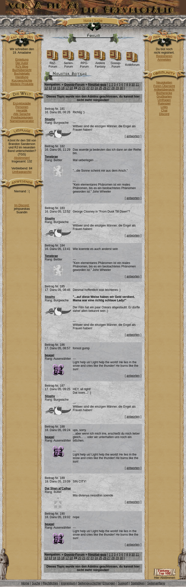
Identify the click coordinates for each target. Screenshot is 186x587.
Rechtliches (50, 583)
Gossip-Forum (116, 63)
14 (54, 88)
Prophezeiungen (22, 117)
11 (137, 84)
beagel (49, 355)
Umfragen (164, 100)
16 (62, 88)
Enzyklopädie (22, 103)
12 (46, 88)
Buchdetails (22, 73)
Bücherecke (164, 93)
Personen (22, 107)
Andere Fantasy (100, 63)
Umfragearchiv (22, 172)
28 (112, 88)
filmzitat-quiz (97, 84)
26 (104, 88)
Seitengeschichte (89, 583)
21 (83, 88)
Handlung (22, 77)
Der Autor (22, 63)
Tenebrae (51, 156)
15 (58, 88)
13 (50, 88)
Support (123, 583)
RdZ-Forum (52, 63)
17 (67, 88)
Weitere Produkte (22, 84)
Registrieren (164, 56)
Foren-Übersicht (164, 86)
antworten (133, 136)
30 (121, 88)
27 (108, 88)
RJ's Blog (22, 66)
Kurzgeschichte (22, 80)
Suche (98, 20)
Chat (164, 110)
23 (92, 88)
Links (164, 107)
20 (79, 88)
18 (71, 88)
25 (100, 88)
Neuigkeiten (164, 82)
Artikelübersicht (164, 89)
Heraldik (21, 110)
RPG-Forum (84, 63)
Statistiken (137, 583)
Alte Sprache (21, 114)
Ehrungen (109, 583)
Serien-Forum (68, 63)
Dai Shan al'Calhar (58, 488)
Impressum (68, 583)
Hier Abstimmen (165, 576)
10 (133, 84)
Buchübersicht (21, 70)
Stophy (50, 119)
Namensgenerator (22, 121)
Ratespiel (164, 103)
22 (88, 88)
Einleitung (21, 59)
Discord (164, 114)
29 (117, 88)
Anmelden (164, 59)
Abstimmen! (22, 158)
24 (96, 88)
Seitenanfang (156, 583)
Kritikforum (132, 63)
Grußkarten (164, 96)
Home (88, 20)
